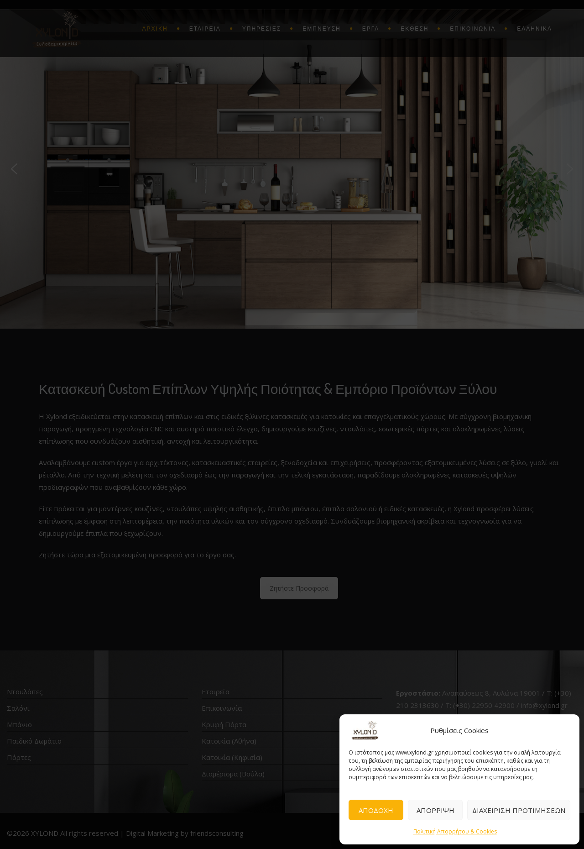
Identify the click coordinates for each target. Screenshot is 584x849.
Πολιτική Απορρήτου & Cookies (455, 831)
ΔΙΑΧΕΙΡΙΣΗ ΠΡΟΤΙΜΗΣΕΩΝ (518, 810)
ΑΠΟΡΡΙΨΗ (435, 810)
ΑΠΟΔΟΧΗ (376, 810)
